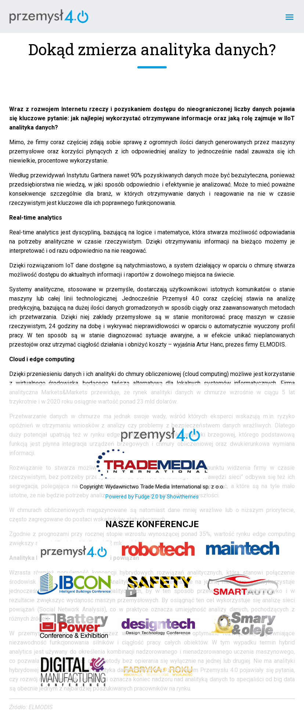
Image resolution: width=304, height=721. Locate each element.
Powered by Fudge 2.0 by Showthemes (152, 496)
